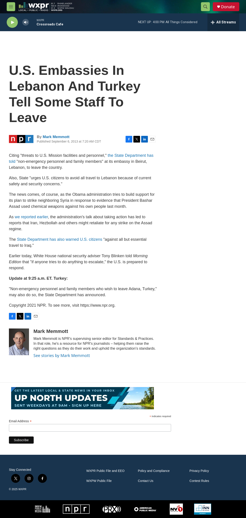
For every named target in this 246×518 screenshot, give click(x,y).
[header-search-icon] (205, 6)
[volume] (25, 22)
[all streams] (223, 22)
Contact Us (145, 481)
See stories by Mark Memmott (61, 355)
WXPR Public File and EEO (105, 471)
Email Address (20, 421)
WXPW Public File (99, 481)
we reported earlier (31, 217)
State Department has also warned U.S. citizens (59, 239)
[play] (12, 22)
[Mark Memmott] (19, 341)
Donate (228, 6)
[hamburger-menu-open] (11, 6)
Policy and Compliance (154, 471)
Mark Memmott (56, 137)
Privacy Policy (199, 471)
